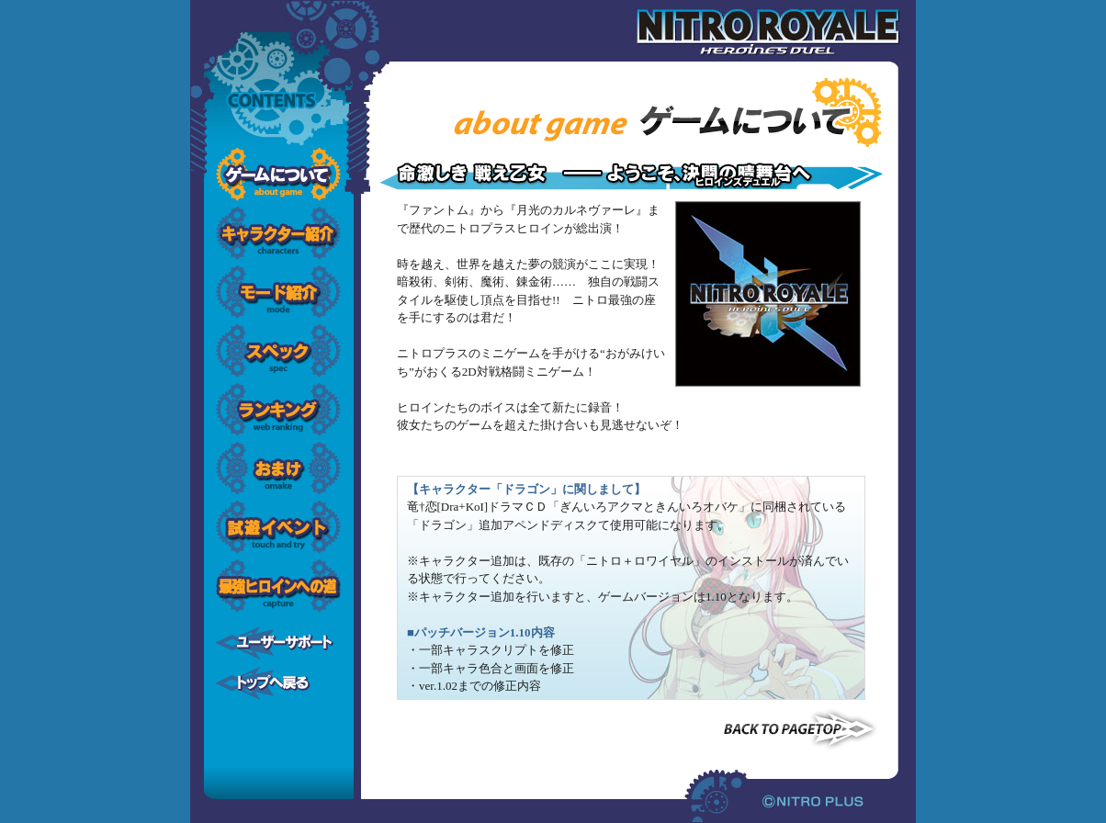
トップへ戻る (278, 683)
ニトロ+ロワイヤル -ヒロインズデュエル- (785, 32)
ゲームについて (278, 174)
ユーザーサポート (278, 643)
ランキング (278, 409)
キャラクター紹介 (278, 233)
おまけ (278, 468)
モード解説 (278, 292)
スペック (278, 350)
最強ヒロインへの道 (278, 586)
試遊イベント (278, 527)
